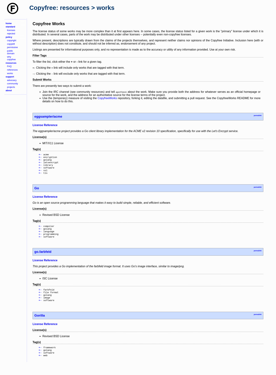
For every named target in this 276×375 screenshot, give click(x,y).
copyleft (11, 44)
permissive (12, 47)
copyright (11, 40)
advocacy (12, 80)
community (12, 83)
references (12, 69)
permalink (257, 115)
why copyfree (11, 58)
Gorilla (39, 325)
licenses (11, 30)
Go (36, 192)
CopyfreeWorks (107, 98)
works (10, 73)
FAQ (9, 66)
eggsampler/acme (48, 116)
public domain (10, 52)
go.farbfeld (42, 258)
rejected (11, 33)
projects (11, 87)
